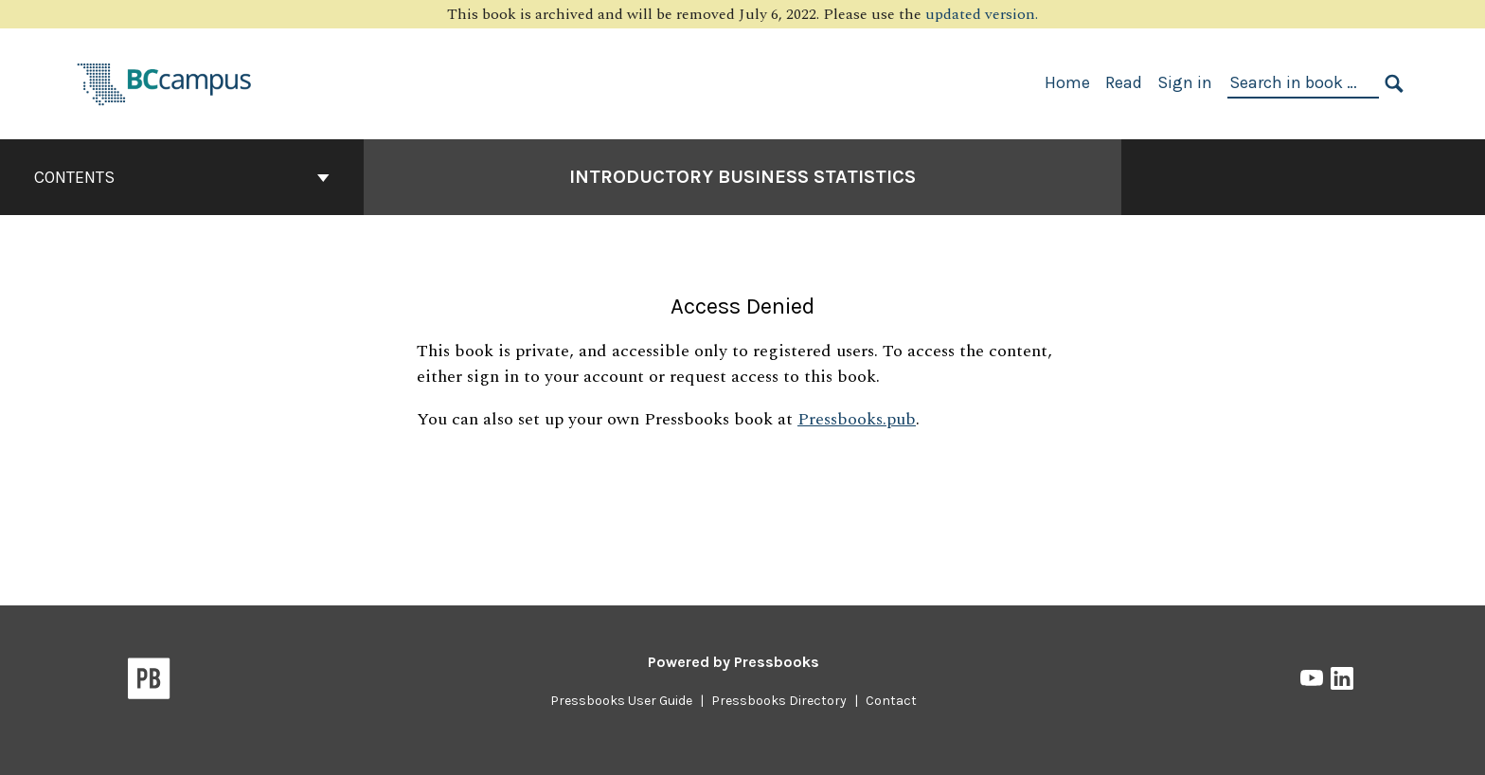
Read (1123, 82)
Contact (891, 701)
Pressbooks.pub (856, 419)
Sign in (1184, 82)
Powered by (733, 662)
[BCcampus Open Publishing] (165, 82)
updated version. (981, 14)
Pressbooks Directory (779, 701)
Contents (182, 177)
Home (1067, 82)
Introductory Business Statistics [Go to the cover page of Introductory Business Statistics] (742, 177)
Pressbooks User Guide (621, 701)
